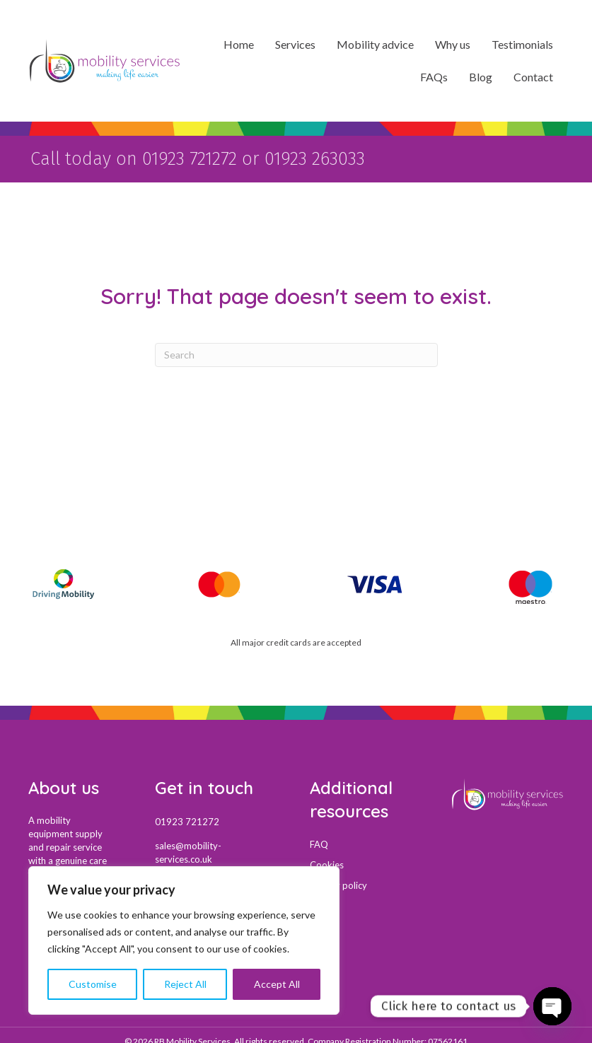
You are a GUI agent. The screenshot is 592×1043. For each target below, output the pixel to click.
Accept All (277, 984)
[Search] (296, 352)
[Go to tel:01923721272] (218, 819)
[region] (183, 940)
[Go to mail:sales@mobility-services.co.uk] (218, 850)
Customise (93, 984)
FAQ (319, 841)
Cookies (327, 862)
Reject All (185, 984)
